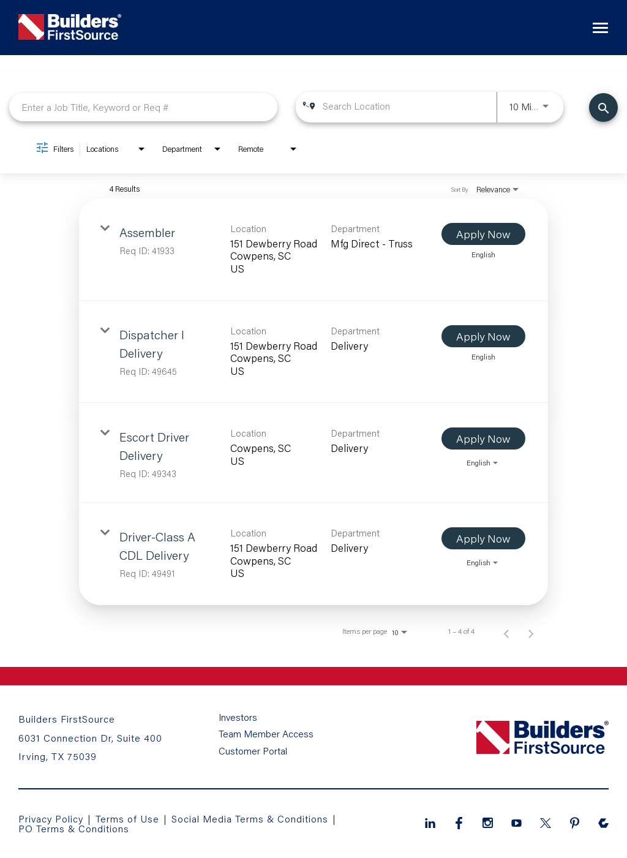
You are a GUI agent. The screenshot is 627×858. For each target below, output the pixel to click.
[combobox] (143, 106)
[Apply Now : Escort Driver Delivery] (483, 438)
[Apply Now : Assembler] (483, 234)
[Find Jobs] (603, 107)
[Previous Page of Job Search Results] (506, 631)
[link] (313, 249)
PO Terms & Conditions (74, 828)
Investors (238, 719)
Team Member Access (266, 735)
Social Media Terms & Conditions (250, 818)
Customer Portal (253, 751)
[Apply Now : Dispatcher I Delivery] (483, 336)
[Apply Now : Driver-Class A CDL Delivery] (483, 538)
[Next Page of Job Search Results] (531, 631)
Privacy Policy (51, 818)
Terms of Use (129, 818)
